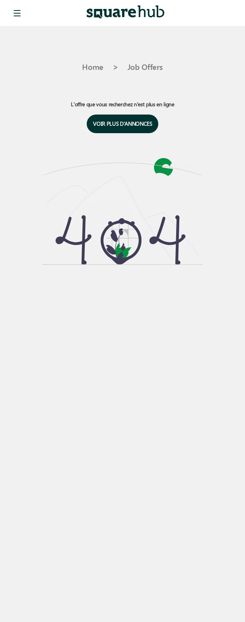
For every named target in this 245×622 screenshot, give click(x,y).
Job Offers (145, 66)
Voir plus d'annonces (122, 124)
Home (92, 66)
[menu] (17, 13)
